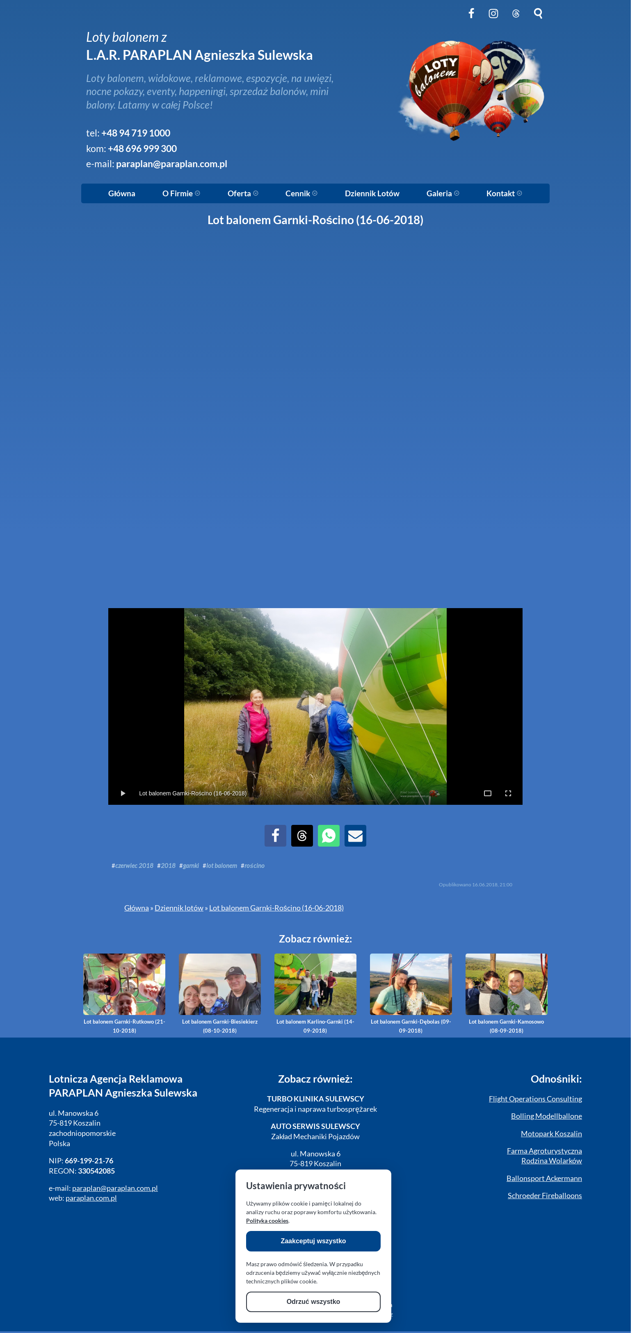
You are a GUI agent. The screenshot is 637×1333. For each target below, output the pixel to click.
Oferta (243, 193)
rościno (254, 865)
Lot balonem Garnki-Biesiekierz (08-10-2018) (220, 994)
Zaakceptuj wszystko (313, 1241)
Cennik (301, 193)
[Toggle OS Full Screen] (508, 793)
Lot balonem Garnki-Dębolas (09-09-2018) (411, 994)
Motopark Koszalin (551, 1133)
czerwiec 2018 (134, 865)
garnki (191, 865)
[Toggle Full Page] (487, 793)
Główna (121, 193)
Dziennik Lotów (372, 193)
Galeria (443, 193)
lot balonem (221, 865)
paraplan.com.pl (91, 1198)
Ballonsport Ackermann (544, 1178)
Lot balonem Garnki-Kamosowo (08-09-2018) (507, 994)
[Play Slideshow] (315, 706)
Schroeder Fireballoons (545, 1195)
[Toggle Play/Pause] (122, 793)
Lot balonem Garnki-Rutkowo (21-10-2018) (124, 994)
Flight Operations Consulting (535, 1099)
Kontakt (504, 193)
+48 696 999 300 (142, 148)
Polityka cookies (267, 1220)
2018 (168, 865)
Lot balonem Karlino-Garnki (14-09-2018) (315, 994)
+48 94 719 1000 (135, 133)
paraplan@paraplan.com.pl (171, 163)
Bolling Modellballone (546, 1116)
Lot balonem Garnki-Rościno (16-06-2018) (276, 908)
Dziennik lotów (179, 908)
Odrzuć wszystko (313, 1301)
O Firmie (181, 193)
